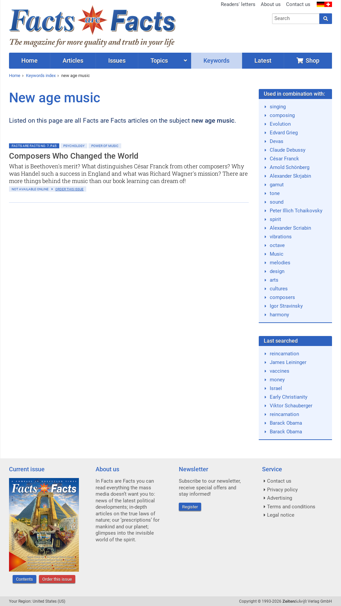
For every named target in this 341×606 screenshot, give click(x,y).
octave (277, 245)
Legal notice (280, 515)
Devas (276, 141)
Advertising (279, 498)
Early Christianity (288, 397)
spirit (275, 219)
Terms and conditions (291, 507)
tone (275, 193)
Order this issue (57, 579)
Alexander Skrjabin (290, 176)
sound (276, 202)
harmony (279, 315)
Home (14, 75)
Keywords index (41, 75)
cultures (279, 289)
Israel (276, 388)
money (277, 380)
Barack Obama (286, 423)
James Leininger (288, 362)
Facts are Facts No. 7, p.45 (34, 146)
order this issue (69, 189)
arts (274, 280)
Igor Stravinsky (286, 306)
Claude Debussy (287, 150)
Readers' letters (238, 4)
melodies (280, 263)
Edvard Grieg (284, 133)
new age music (75, 75)
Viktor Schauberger (291, 406)
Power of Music (105, 146)
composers (282, 297)
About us (271, 4)
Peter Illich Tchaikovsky (296, 211)
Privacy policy (282, 490)
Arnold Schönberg (289, 167)
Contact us (298, 4)
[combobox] (296, 18)
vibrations (281, 237)
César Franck (284, 159)
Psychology (74, 146)
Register (190, 506)
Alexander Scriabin (290, 228)
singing (278, 107)
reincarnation (284, 354)
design (277, 271)
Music (276, 254)
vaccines (279, 371)
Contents (24, 579)
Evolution (280, 124)
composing (282, 115)
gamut (277, 185)
